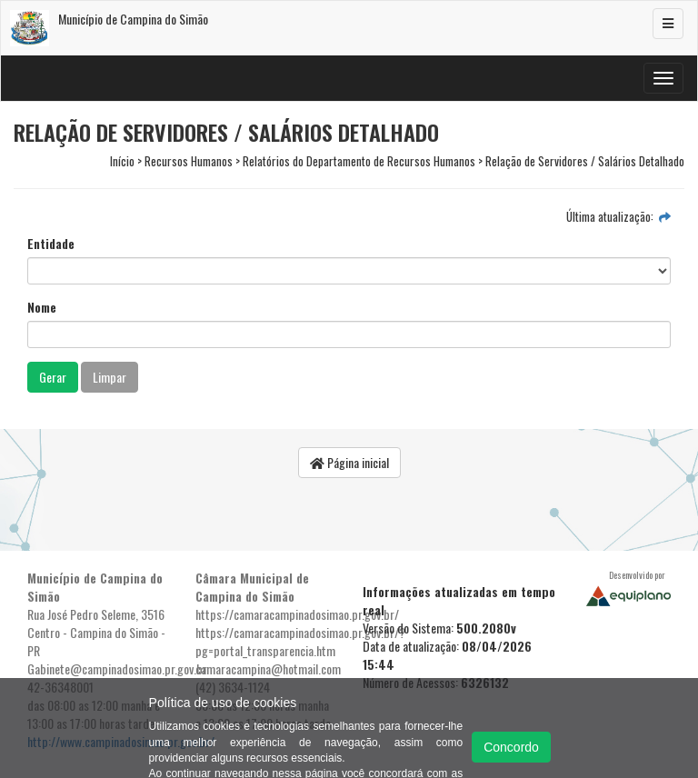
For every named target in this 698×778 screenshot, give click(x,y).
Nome (41, 307)
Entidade (51, 243)
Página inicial (349, 462)
